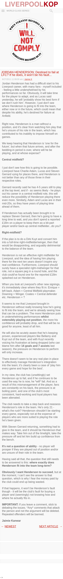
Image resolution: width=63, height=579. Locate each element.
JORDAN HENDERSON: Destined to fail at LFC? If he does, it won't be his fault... (30, 73)
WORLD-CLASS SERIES (18, 11)
